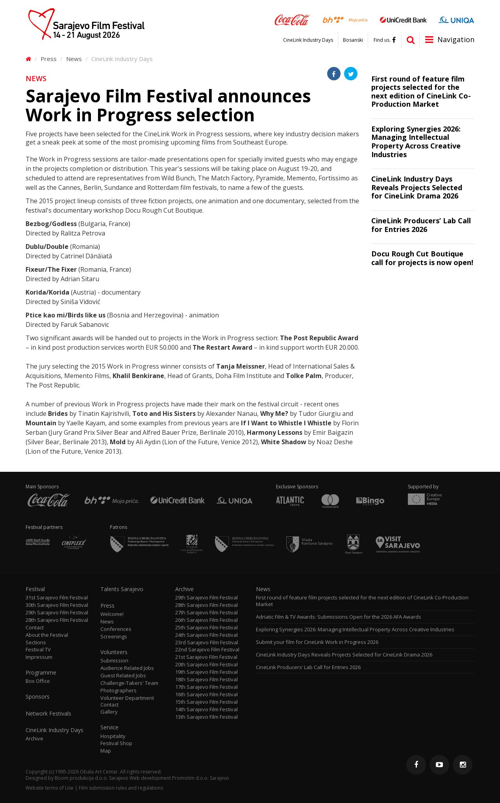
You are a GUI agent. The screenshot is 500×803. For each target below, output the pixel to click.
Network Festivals (48, 713)
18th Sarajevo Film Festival (206, 679)
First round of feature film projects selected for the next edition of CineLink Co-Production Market (362, 601)
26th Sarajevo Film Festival (206, 620)
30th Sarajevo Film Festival (57, 605)
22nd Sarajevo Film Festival (207, 649)
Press (49, 59)
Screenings (113, 636)
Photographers (118, 690)
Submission (114, 660)
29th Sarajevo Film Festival (57, 612)
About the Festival (47, 635)
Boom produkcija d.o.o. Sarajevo (91, 778)
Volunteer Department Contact (127, 701)
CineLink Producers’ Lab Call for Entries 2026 (308, 667)
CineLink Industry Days (308, 40)
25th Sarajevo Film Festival (206, 627)
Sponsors (38, 696)
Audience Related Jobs (127, 668)
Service (109, 727)
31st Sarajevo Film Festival (57, 597)
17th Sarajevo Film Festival (206, 687)
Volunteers (114, 652)
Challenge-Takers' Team (129, 683)
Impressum (39, 657)
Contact (35, 627)
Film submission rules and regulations (121, 787)
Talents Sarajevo (121, 589)
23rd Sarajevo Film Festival (206, 642)
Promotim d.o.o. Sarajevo (200, 778)
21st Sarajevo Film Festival (206, 657)
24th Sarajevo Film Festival (206, 635)
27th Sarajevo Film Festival (206, 612)
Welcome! (112, 614)
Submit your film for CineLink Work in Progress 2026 (317, 642)
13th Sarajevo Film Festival (206, 717)
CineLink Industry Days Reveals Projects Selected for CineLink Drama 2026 (344, 654)
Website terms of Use (50, 787)
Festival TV (38, 649)
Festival (35, 589)
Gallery (109, 711)
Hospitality (113, 736)
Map (105, 750)
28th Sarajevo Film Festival (57, 620)
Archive (34, 738)
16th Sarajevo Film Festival (206, 694)
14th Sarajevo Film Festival (206, 709)
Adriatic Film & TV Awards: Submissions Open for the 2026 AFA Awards (338, 617)
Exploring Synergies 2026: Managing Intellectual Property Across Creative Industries (355, 629)
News (74, 59)
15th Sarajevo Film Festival (206, 702)
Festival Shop (116, 743)
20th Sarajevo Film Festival (206, 664)
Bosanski (353, 40)
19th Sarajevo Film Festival (206, 672)
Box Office (38, 681)
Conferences (115, 629)
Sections (36, 642)
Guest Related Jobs (123, 675)
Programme (41, 672)
